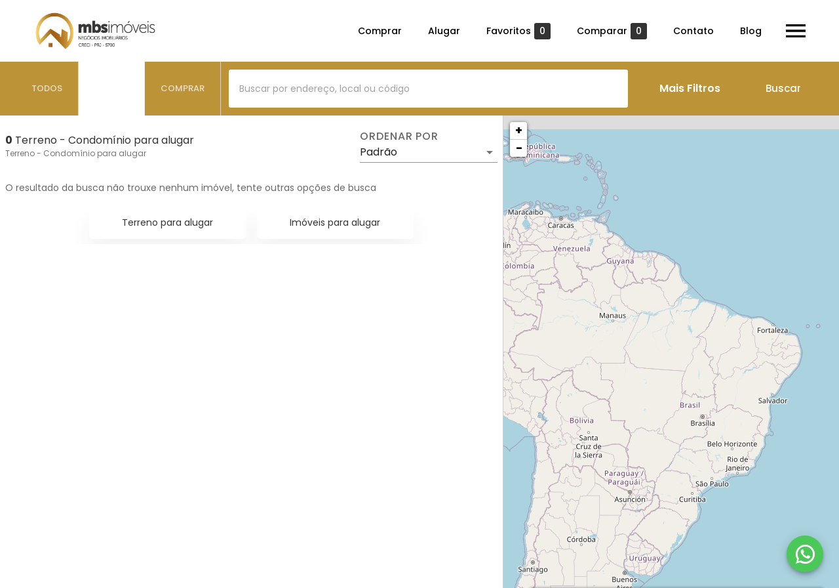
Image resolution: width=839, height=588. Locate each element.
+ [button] (518, 130)
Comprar (380, 30)
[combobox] (428, 89)
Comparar (612, 31)
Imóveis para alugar (335, 222)
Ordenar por (399, 136)
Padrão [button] (378, 151)
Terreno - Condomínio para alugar (75, 153)
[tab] (47, 89)
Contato (693, 30)
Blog (751, 30)
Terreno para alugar (167, 222)
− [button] (519, 148)
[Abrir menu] (796, 31)
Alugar (444, 30)
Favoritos (518, 31)
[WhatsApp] (805, 554)
